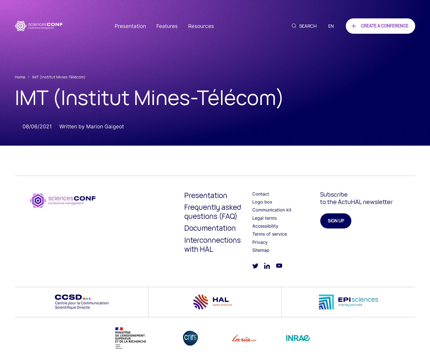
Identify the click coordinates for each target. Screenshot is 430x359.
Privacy (260, 242)
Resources (201, 26)
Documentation (210, 228)
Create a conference (384, 26)
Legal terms (264, 218)
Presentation (130, 26)
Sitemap (260, 250)
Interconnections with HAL (212, 244)
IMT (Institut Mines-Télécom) (59, 77)
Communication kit (272, 210)
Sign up (336, 221)
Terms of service (269, 234)
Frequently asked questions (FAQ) (212, 211)
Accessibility (265, 226)
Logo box (262, 202)
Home (20, 77)
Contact (260, 194)
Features (167, 26)
